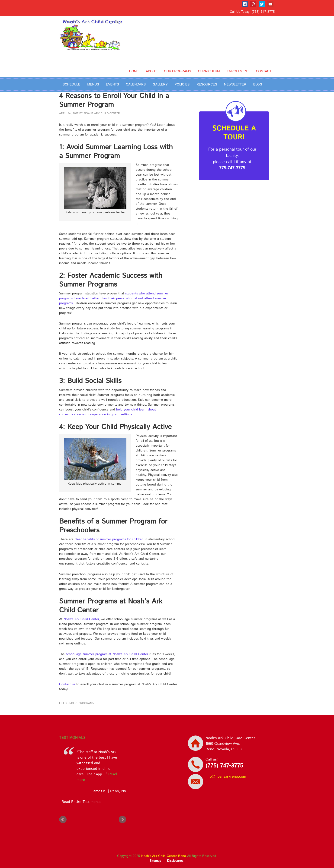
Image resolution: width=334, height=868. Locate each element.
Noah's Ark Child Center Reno (163, 856)
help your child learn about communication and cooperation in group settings (107, 412)
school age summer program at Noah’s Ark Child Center (107, 654)
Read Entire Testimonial (80, 802)
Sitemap (155, 861)
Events (112, 84)
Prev (63, 819)
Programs (86, 703)
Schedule (71, 84)
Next (122, 819)
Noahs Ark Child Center (102, 113)
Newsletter (235, 84)
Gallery (160, 84)
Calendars (136, 84)
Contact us (67, 684)
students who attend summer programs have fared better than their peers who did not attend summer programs (113, 298)
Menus (93, 84)
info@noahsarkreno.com (226, 776)
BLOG (257, 84)
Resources (206, 84)
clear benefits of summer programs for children (109, 539)
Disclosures (175, 861)
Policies (182, 84)
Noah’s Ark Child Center (81, 619)
